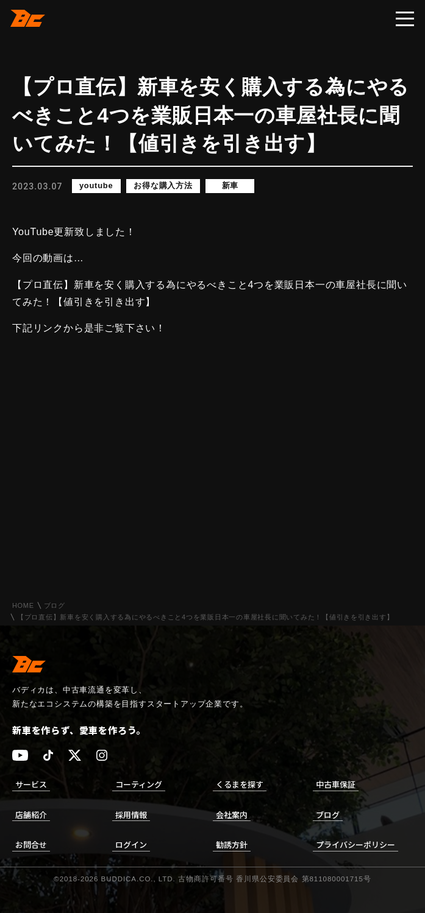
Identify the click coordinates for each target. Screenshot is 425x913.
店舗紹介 (31, 814)
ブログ (54, 605)
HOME (23, 605)
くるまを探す (239, 784)
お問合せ (31, 844)
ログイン (131, 844)
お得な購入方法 (163, 186)
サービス (31, 784)
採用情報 (131, 814)
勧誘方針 (232, 844)
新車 (231, 186)
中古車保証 (335, 784)
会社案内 (232, 814)
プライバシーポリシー (355, 844)
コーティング (138, 784)
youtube (96, 186)
